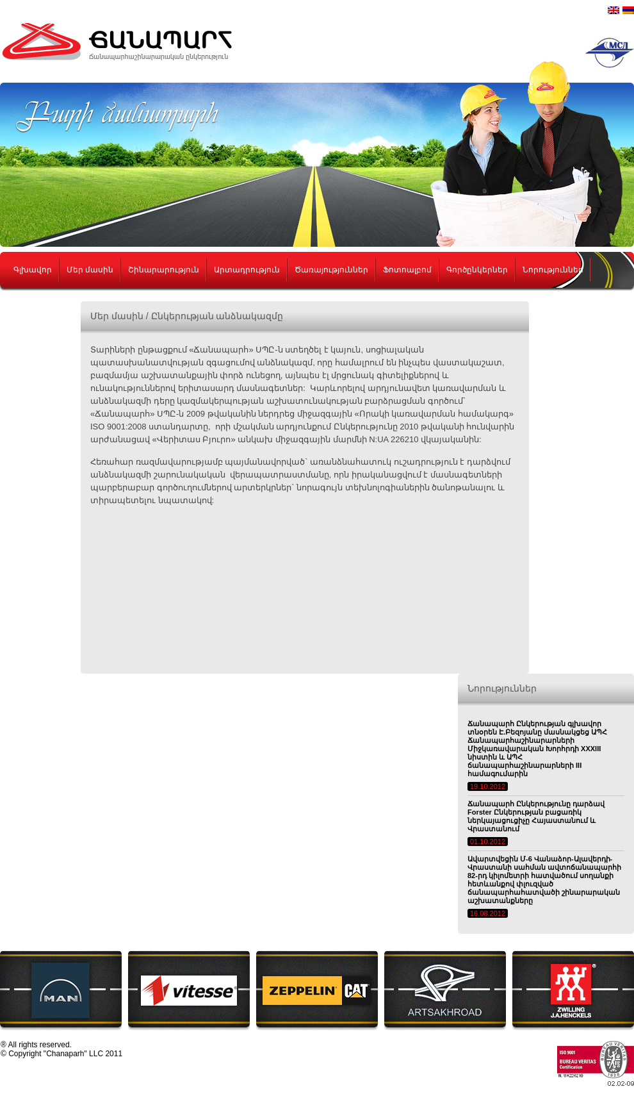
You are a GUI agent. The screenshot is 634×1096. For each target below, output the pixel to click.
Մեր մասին (90, 269)
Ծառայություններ (331, 269)
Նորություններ (553, 269)
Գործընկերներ (477, 269)
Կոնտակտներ (43, 305)
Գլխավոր (32, 269)
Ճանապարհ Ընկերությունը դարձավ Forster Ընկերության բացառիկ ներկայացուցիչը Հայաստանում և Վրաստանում (536, 816)
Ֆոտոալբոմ (407, 269)
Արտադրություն (247, 269)
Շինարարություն (163, 269)
